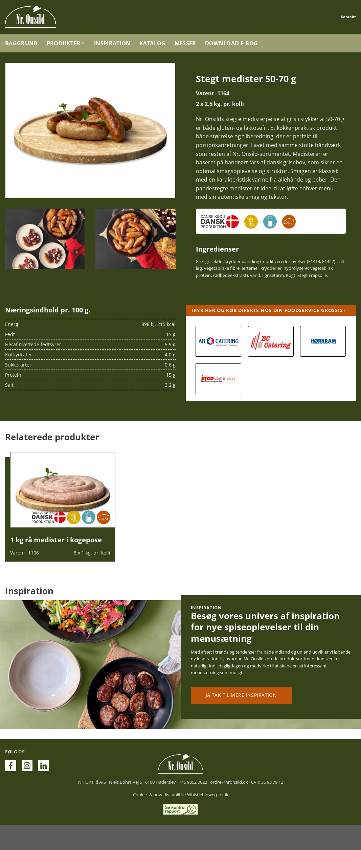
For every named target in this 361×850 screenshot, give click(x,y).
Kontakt (348, 16)
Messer (185, 43)
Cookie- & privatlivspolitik (158, 795)
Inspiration (112, 43)
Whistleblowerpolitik (207, 795)
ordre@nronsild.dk (229, 782)
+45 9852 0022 (193, 782)
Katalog (152, 43)
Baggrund (21, 43)
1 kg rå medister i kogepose (56, 539)
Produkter (66, 43)
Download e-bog (231, 43)
